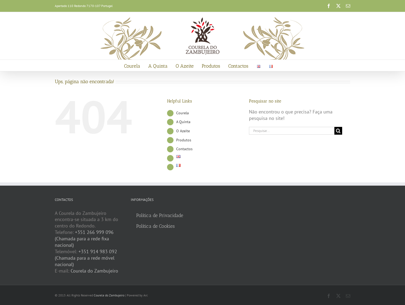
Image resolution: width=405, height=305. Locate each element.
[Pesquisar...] (291, 131)
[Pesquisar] (338, 131)
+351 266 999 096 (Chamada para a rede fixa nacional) (84, 238)
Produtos (183, 140)
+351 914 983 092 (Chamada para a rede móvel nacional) (86, 257)
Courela (182, 113)
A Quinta (183, 121)
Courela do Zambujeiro (94, 271)
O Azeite (183, 130)
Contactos (184, 148)
